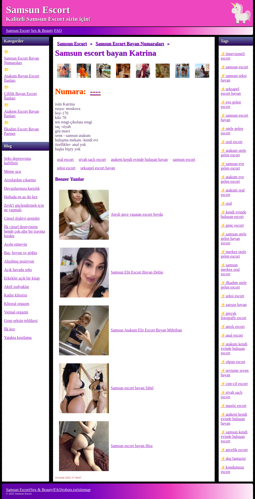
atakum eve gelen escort (232, 179)
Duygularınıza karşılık (22, 188)
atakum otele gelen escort (233, 152)
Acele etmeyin (15, 244)
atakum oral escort (233, 192)
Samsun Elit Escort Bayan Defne (111, 273)
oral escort (234, 142)
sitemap (84, 490)
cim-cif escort (237, 384)
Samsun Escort (38, 9)
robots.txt (69, 490)
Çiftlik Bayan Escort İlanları (20, 96)
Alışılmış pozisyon (19, 261)
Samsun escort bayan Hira (106, 446)
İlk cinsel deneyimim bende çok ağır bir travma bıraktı (24, 231)
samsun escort (237, 67)
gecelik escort (237, 450)
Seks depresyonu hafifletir (17, 160)
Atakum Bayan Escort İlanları (21, 78)
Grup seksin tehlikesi (21, 320)
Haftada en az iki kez (21, 197)
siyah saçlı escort (231, 394)
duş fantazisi (236, 458)
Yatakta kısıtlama (18, 337)
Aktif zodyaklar (16, 287)
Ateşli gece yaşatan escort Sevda (111, 215)
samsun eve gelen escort (232, 166)
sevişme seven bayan (235, 372)
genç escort (235, 225)
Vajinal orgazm (16, 312)
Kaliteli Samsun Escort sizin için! (48, 19)
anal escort (234, 335)
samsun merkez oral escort (230, 269)
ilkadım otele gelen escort (234, 285)
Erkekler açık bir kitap (22, 278)
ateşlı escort (235, 326)
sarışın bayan (236, 304)
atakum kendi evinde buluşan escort (234, 348)
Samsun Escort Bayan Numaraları (21, 60)
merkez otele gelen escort (233, 254)
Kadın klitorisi (15, 295)
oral (229, 203)
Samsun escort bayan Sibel (106, 388)
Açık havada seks (18, 270)
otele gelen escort (232, 130)
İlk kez (9, 329)
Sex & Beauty (42, 30)
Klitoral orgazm (16, 303)
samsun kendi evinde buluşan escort (234, 436)
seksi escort (235, 296)
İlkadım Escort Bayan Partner (21, 131)
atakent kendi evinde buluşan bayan (234, 418)
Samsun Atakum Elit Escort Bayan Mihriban (120, 330)
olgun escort (235, 362)
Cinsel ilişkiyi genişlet (22, 218)
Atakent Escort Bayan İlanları (21, 113)
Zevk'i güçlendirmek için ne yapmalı (24, 207)
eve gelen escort (231, 104)
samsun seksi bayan (234, 78)
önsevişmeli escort (233, 56)
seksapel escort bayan (231, 91)
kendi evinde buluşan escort (233, 214)
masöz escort (236, 405)
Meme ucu (12, 171)
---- (95, 91)
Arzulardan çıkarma (20, 180)
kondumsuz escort (232, 469)
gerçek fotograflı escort (233, 315)
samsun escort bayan (234, 117)
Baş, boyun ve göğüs (20, 253)
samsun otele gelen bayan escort (233, 238)
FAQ (58, 30)
